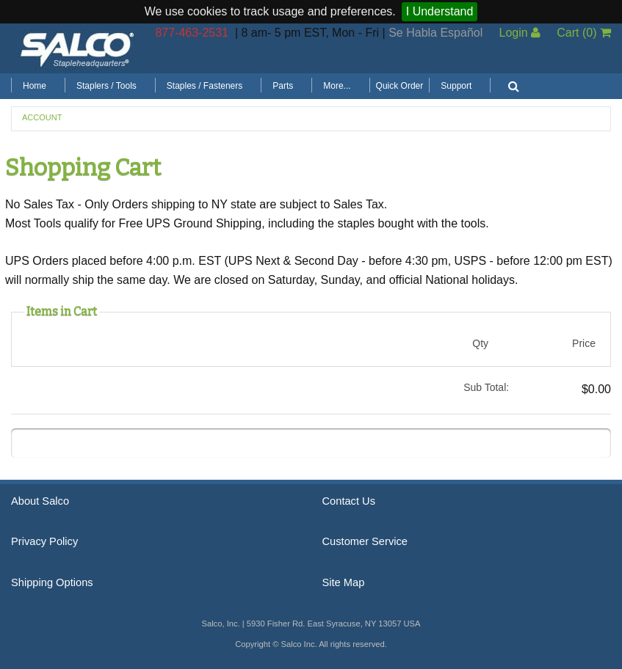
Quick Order (400, 86)
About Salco (40, 501)
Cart (584, 32)
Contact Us (349, 501)
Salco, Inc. (77, 48)
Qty (480, 343)
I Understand (440, 11)
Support (456, 86)
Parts (282, 86)
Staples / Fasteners (204, 86)
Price (584, 343)
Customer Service (365, 541)
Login (519, 32)
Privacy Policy (44, 541)
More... (336, 86)
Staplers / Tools (106, 86)
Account (42, 117)
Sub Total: (486, 387)
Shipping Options (52, 582)
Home (34, 86)
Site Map (343, 582)
